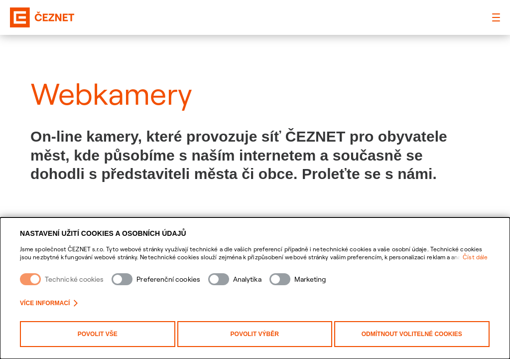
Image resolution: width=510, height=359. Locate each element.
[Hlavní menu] (496, 17)
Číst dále (475, 257)
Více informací (49, 303)
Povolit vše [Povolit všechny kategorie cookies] (98, 334)
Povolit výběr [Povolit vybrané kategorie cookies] (255, 334)
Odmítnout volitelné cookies (412, 334)
